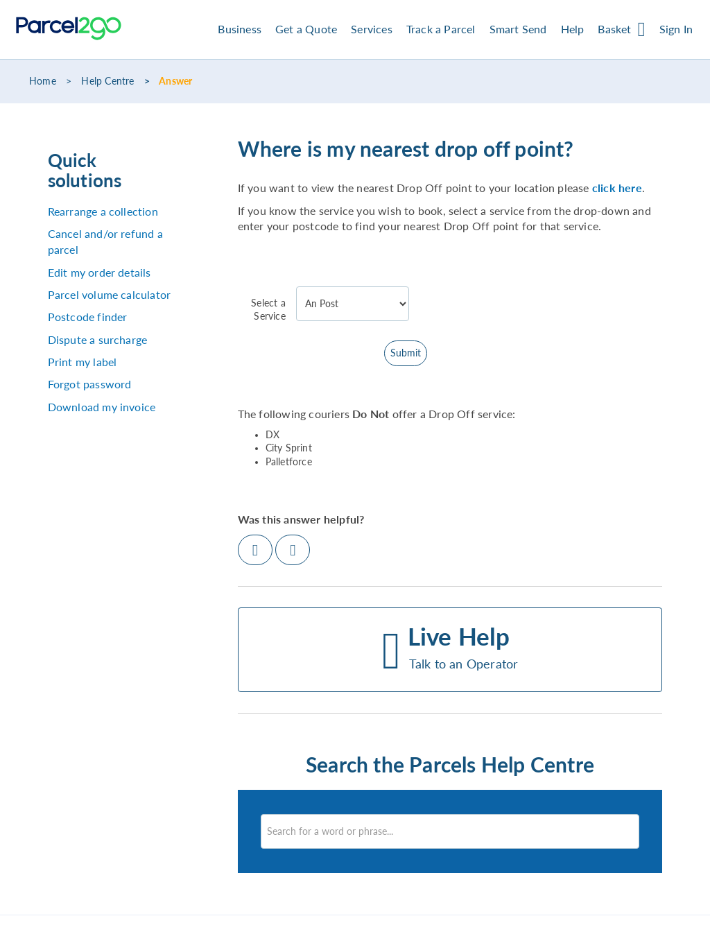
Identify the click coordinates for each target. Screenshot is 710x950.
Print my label (82, 361)
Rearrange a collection (103, 211)
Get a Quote (306, 28)
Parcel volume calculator (109, 294)
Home (42, 81)
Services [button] (371, 28)
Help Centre (107, 81)
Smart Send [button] (518, 28)
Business (239, 28)
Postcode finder (88, 316)
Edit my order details (99, 272)
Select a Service (268, 309)
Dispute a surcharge (98, 339)
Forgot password (90, 383)
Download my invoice (102, 406)
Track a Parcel (441, 28)
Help (573, 28)
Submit (405, 353)
